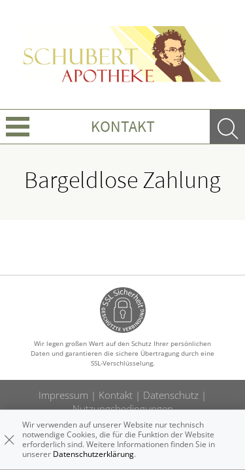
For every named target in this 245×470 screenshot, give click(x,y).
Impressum (63, 394)
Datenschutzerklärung (93, 454)
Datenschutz (171, 394)
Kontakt (123, 126)
